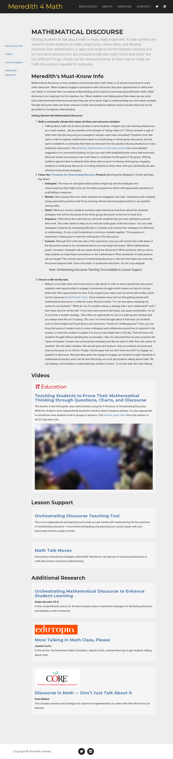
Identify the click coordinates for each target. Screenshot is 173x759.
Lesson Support (14, 62)
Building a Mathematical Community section (101, 148)
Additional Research (11, 72)
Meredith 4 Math (39, 8)
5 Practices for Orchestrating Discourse (73, 174)
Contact (144, 8)
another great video (115, 415)
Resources (88, 8)
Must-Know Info (14, 46)
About (107, 8)
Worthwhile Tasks (78, 297)
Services (125, 8)
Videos (9, 54)
